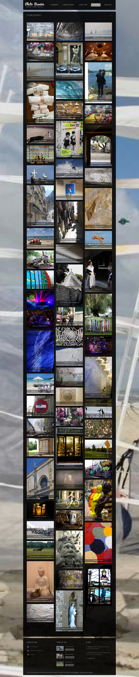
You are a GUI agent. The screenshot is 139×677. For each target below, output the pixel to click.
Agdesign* (90, 647)
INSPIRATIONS (95, 5)
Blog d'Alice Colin (92, 652)
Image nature (91, 658)
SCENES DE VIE (107, 5)
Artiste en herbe (69, 654)
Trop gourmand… (69, 647)
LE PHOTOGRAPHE (54, 5)
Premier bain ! (68, 662)
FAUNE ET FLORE (83, 5)
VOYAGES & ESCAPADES (68, 5)
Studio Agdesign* (74, 672)
